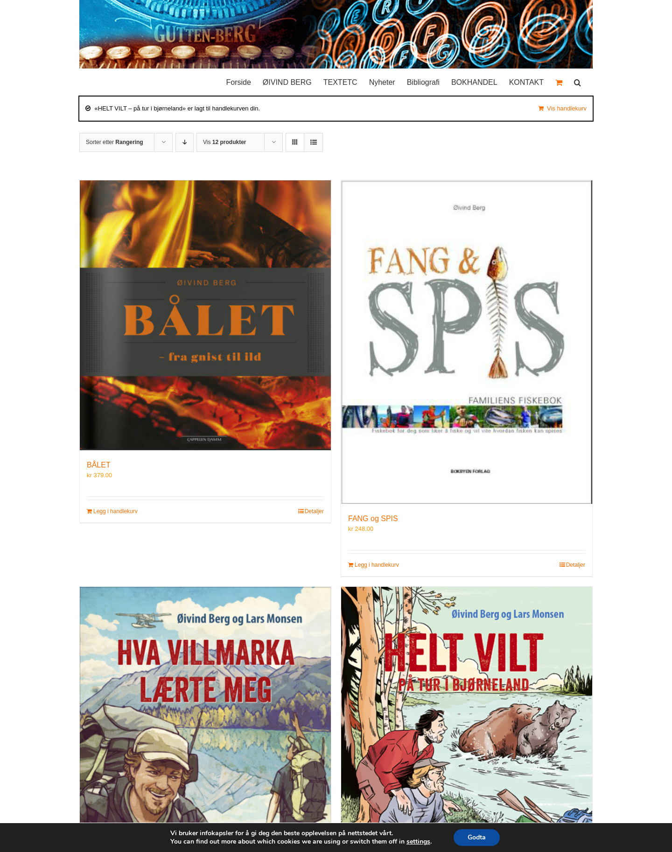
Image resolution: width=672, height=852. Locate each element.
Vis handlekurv (567, 108)
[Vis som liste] (313, 142)
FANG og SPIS (373, 518)
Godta (477, 837)
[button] (577, 80)
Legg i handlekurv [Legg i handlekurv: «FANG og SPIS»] (377, 565)
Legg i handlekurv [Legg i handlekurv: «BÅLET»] (115, 511)
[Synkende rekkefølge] (184, 142)
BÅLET (99, 465)
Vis (224, 142)
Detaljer (314, 511)
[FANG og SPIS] (466, 342)
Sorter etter (114, 142)
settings (418, 842)
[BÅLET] (205, 315)
